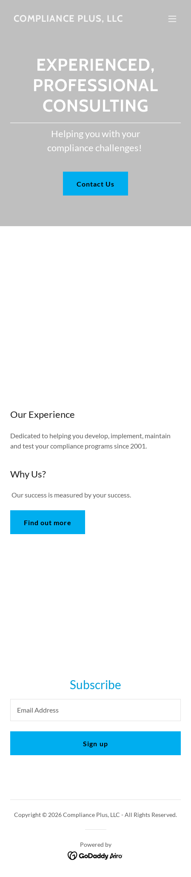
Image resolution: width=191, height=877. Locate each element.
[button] (172, 18)
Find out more (47, 522)
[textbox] (95, 710)
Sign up (95, 743)
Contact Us (95, 184)
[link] (68, 19)
